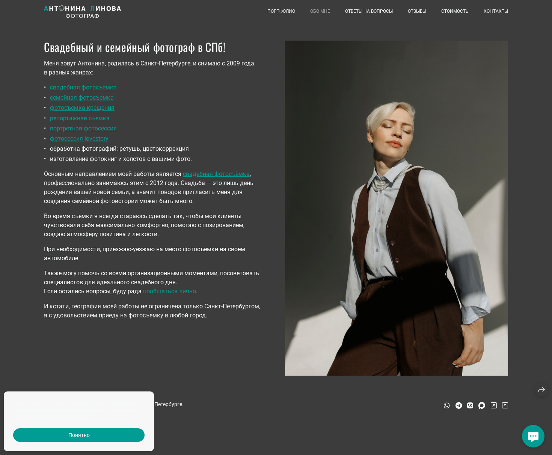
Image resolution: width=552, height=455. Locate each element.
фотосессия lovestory (79, 138)
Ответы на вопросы (369, 11)
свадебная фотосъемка (83, 87)
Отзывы (417, 11)
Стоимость (455, 11)
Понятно (79, 435)
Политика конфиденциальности (52, 416)
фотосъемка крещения (82, 107)
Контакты (496, 11)
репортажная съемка (80, 118)
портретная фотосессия (83, 128)
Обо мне (320, 11)
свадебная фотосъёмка (216, 173)
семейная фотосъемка (82, 97)
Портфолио (281, 11)
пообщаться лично (169, 291)
